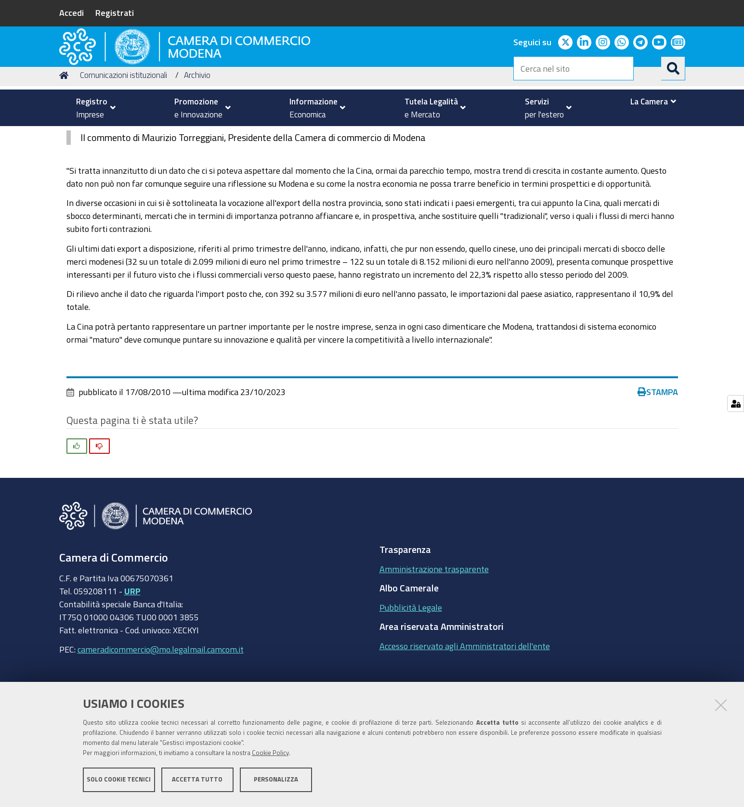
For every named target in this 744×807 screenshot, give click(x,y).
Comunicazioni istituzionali (123, 136)
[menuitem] (91, 108)
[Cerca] (673, 68)
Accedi (71, 12)
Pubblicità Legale (410, 668)
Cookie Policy (270, 755)
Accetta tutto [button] (197, 782)
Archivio (197, 136)
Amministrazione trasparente (434, 630)
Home (65, 136)
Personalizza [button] (276, 782)
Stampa (658, 453)
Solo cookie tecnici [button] (119, 782)
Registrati (114, 12)
